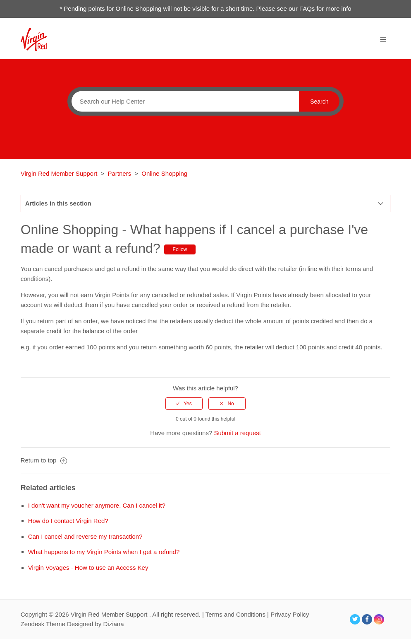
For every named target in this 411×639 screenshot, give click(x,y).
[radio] (184, 403)
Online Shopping (164, 173)
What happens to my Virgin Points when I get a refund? (104, 551)
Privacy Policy (289, 614)
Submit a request (237, 432)
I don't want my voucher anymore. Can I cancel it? (96, 505)
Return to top (44, 460)
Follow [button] (180, 249)
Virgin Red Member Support (60, 173)
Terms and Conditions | (238, 614)
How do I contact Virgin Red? (68, 520)
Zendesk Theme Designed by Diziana (72, 623)
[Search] (183, 101)
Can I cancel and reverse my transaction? (85, 536)
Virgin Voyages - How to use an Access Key (88, 567)
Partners (119, 173)
